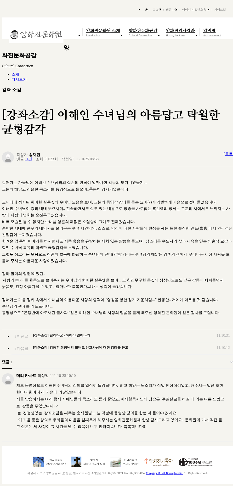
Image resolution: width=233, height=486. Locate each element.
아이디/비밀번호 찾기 (196, 9)
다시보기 (19, 79)
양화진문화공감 (143, 32)
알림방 (212, 32)
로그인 (157, 9)
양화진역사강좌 (180, 32)
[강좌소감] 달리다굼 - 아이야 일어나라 (61, 335)
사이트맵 (220, 9)
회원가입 (171, 9)
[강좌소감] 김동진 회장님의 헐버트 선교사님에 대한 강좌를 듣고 (80, 347)
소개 (15, 74)
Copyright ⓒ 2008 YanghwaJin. (164, 473)
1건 (28, 159)
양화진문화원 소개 (103, 32)
